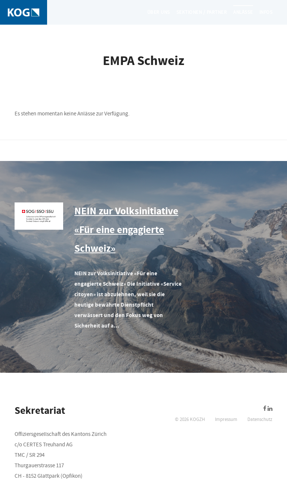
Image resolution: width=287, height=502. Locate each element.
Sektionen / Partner (201, 12)
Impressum (226, 419)
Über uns (158, 12)
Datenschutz (259, 419)
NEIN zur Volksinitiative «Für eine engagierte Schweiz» (126, 230)
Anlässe (243, 12)
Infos (266, 12)
